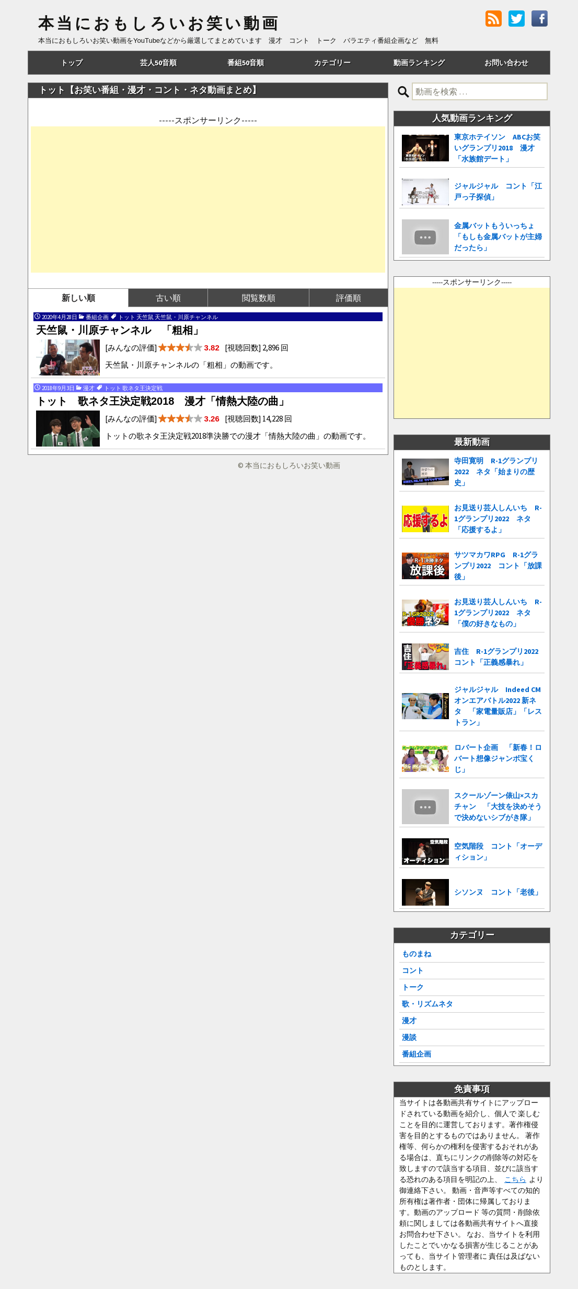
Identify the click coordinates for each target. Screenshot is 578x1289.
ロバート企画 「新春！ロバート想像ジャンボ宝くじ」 (498, 758)
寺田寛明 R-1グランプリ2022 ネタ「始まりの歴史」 (496, 471)
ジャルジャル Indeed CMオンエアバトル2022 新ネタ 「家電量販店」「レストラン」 (498, 706)
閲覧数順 (258, 297)
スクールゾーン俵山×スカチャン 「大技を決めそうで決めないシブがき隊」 (498, 806)
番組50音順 (245, 62)
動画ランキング (419, 62)
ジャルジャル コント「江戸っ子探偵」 (498, 191)
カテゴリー (332, 62)
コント (413, 970)
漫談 (409, 1037)
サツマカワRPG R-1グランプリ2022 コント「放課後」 (498, 565)
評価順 (348, 297)
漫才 (409, 1020)
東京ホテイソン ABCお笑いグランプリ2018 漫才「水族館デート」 (497, 147)
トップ (72, 62)
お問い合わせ (506, 62)
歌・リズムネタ (427, 1004)
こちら (515, 1179)
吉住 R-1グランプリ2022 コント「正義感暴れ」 (499, 657)
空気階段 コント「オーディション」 (498, 851)
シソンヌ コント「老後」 (498, 892)
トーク (413, 987)
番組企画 (416, 1054)
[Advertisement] (208, 199)
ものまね (416, 953)
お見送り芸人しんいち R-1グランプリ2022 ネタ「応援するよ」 (498, 518)
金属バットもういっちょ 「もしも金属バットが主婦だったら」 (498, 236)
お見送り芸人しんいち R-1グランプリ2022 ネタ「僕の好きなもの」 (498, 612)
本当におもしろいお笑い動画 (159, 23)
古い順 (168, 297)
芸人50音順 (158, 62)
